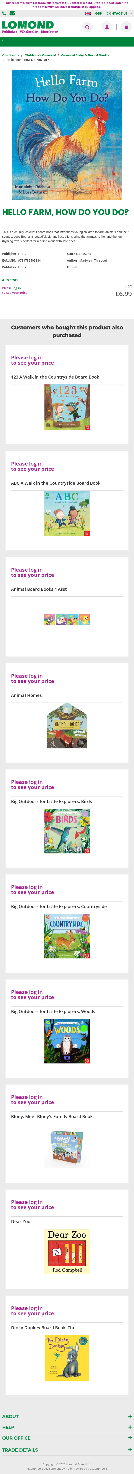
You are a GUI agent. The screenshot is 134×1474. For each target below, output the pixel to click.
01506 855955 (4, 13)
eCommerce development (44, 1469)
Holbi (68, 1469)
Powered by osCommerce (90, 1469)
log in (17, 288)
